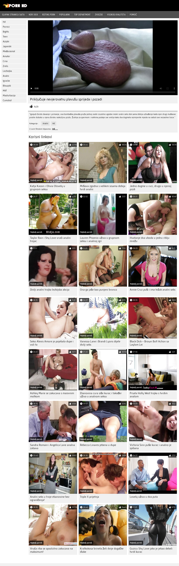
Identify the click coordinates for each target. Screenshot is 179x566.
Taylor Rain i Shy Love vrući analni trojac (50, 239)
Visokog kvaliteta (116, 14)
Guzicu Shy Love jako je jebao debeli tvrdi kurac (151, 550)
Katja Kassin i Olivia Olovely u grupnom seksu (47, 187)
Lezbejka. (7, 71)
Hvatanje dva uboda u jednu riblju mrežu (149, 239)
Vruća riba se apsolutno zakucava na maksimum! (51, 550)
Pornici (6, 26)
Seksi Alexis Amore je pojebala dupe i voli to (51, 343)
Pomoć (133, 14)
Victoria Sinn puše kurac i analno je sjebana (150, 446)
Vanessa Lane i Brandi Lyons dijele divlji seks (100, 343)
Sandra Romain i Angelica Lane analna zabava (52, 446)
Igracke (6, 80)
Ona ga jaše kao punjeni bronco (98, 289)
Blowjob (7, 85)
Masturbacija (9, 95)
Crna (5, 61)
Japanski (7, 46)
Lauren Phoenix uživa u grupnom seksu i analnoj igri (99, 239)
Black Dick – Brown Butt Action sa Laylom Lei (149, 343)
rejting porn (48, 14)
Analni (6, 76)
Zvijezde (99, 14)
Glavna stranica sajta (13, 14)
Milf (5, 90)
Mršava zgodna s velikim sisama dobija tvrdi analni (102, 187)
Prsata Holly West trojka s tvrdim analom (149, 395)
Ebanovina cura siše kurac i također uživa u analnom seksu (101, 395)
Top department (82, 14)
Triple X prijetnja (89, 496)
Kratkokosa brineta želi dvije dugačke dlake (101, 550)
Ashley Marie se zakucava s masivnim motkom (52, 395)
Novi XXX (33, 14)
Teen (5, 36)
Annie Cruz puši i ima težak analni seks (152, 289)
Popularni (64, 14)
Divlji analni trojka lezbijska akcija (49, 289)
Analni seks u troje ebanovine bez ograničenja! (49, 498)
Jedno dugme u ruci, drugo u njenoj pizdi (150, 187)
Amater (6, 56)
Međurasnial (9, 51)
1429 (36, 106)
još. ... (55, 129)
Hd (4, 22)
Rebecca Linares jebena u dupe (98, 445)
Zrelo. (6, 66)
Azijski (6, 41)
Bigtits (6, 31)
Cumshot (7, 100)
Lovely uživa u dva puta (144, 496)
